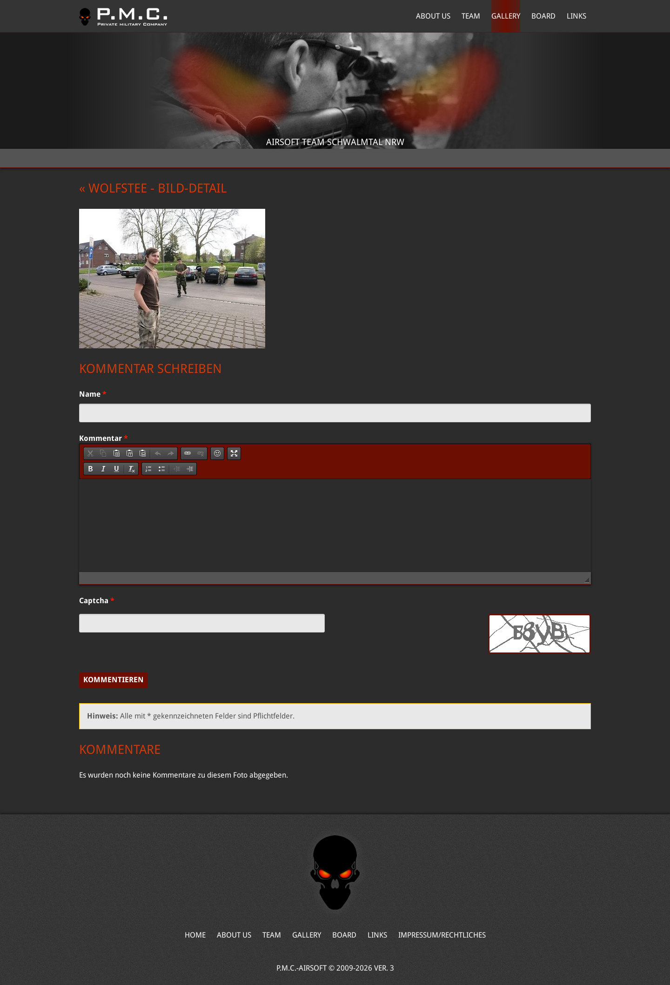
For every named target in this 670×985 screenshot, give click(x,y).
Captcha (96, 600)
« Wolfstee (113, 188)
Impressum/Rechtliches (442, 935)
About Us (433, 16)
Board (543, 16)
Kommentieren (113, 679)
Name (93, 394)
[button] (90, 453)
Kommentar (103, 438)
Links (576, 16)
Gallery (505, 16)
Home (123, 16)
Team (471, 16)
